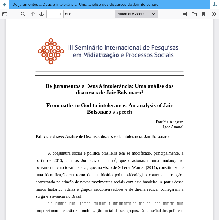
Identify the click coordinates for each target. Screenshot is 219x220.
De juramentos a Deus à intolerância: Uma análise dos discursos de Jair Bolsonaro (85, 4)
